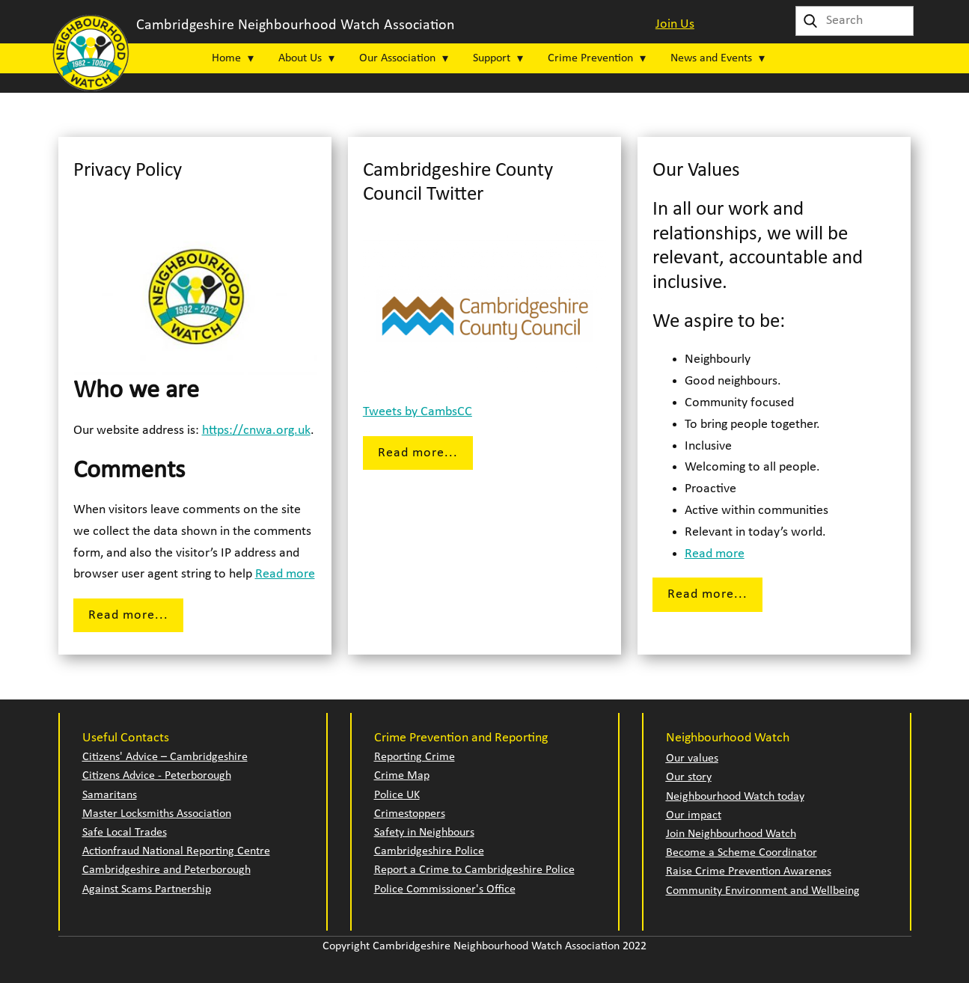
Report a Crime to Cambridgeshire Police (474, 870)
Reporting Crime (414, 757)
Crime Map (402, 776)
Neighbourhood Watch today (735, 797)
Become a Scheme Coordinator (741, 853)
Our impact (693, 815)
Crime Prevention (590, 58)
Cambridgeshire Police (429, 851)
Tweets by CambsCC (417, 412)
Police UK (397, 795)
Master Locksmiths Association (156, 814)
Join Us (674, 24)
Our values (692, 759)
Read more (285, 574)
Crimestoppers (409, 814)
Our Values (696, 171)
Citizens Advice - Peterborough (156, 776)
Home (226, 58)
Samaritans (109, 795)
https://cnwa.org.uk (256, 430)
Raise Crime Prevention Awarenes (748, 872)
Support (491, 58)
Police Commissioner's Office (445, 889)
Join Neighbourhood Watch (731, 834)
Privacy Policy (127, 171)
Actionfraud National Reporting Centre (176, 851)
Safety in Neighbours (424, 833)
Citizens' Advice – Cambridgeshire (165, 757)
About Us (300, 58)
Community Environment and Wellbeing (763, 891)
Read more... (128, 615)
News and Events (711, 58)
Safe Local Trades (124, 833)
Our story (689, 777)
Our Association (397, 58)
